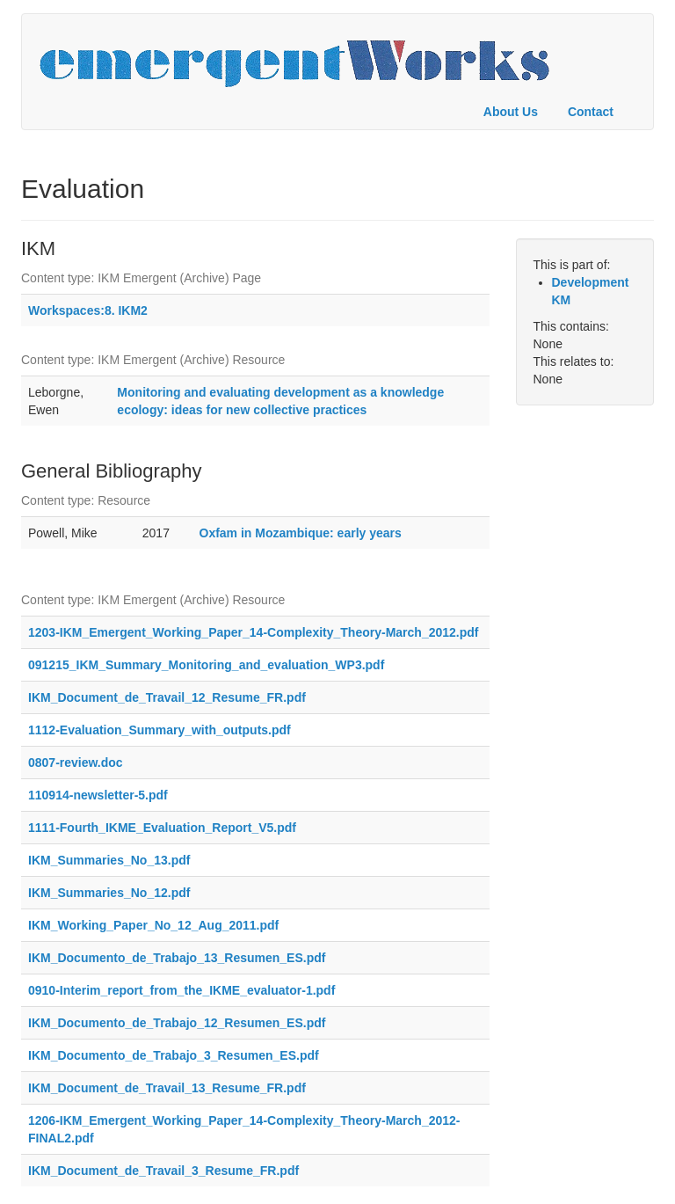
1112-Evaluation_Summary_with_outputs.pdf (159, 730)
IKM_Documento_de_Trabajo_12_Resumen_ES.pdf (176, 1023)
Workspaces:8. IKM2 (88, 310)
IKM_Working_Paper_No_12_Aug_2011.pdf (153, 925)
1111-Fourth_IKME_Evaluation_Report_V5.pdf (162, 828)
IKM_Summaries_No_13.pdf (109, 860)
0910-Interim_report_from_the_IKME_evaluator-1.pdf (181, 990)
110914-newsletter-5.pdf (98, 795)
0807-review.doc (75, 762)
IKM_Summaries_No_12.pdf (109, 893)
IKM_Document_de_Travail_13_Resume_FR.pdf (167, 1088)
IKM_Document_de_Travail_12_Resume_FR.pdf (167, 697)
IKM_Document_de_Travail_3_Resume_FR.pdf (163, 1171)
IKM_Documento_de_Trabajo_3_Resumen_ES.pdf (173, 1055)
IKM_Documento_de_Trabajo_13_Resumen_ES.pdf (176, 958)
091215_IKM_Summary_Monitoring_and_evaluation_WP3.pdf (206, 665)
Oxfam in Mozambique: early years (301, 533)
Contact (590, 112)
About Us (510, 112)
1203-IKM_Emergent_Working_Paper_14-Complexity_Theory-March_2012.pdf (253, 632)
